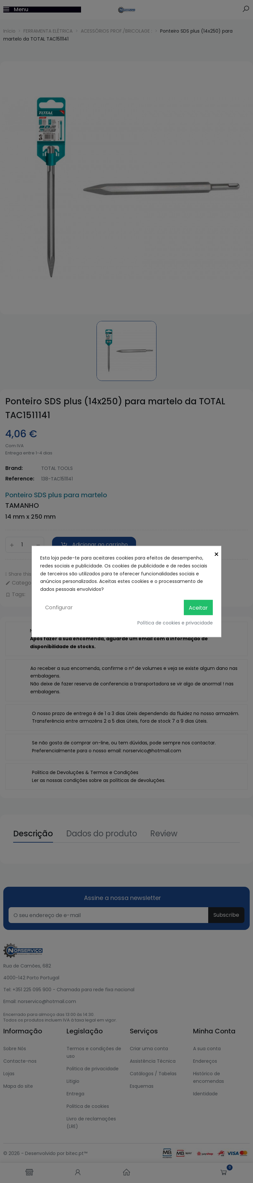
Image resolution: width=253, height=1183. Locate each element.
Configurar (59, 607)
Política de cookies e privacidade (175, 623)
